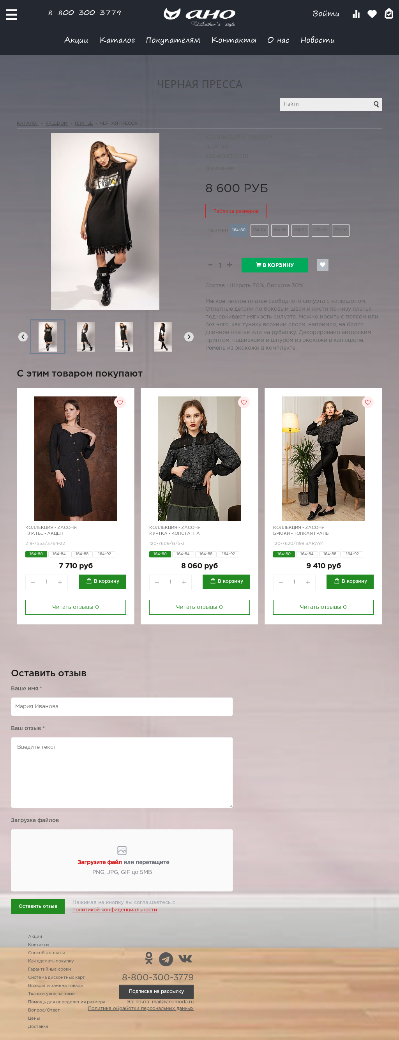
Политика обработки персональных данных (141, 1008)
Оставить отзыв (38, 906)
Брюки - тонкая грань (300, 534)
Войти (327, 13)
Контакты (233, 39)
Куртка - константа (174, 534)
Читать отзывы (75, 607)
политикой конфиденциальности (114, 910)
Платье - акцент (45, 534)
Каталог (117, 39)
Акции (76, 39)
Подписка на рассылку (156, 991)
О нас (278, 39)
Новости (317, 39)
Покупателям (173, 39)
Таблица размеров (236, 211)
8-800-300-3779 (85, 12)
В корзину (275, 265)
